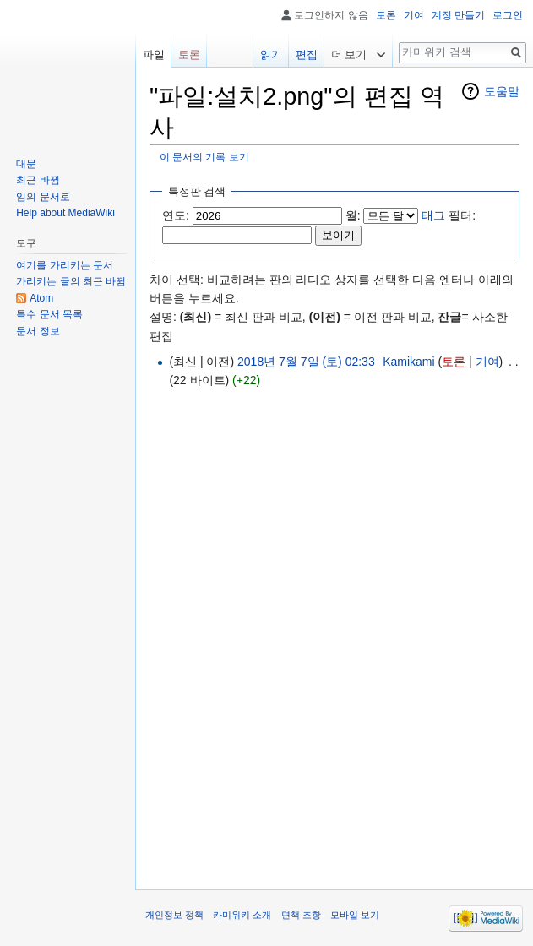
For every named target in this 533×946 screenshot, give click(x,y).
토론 (453, 361)
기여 (487, 361)
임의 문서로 (42, 197)
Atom (41, 298)
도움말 (501, 91)
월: (353, 215)
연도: (175, 215)
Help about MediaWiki (65, 213)
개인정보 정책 (174, 915)
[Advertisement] (341, 510)
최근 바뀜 (37, 180)
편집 (307, 54)
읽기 (271, 54)
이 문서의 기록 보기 (204, 156)
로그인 (507, 15)
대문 (26, 164)
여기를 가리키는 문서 (64, 265)
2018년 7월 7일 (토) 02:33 (306, 361)
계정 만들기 (458, 15)
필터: (449, 215)
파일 (154, 54)
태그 (433, 215)
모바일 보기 (354, 915)
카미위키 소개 (242, 915)
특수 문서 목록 (49, 314)
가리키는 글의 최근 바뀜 (71, 281)
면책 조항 (301, 915)
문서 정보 (37, 331)
